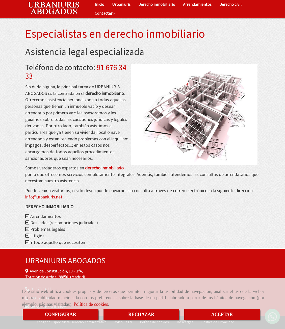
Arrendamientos (197, 4)
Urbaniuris (121, 4)
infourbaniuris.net (43, 197)
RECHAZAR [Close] (141, 314)
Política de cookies (90, 304)
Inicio (99, 4)
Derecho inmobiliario (156, 4)
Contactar (105, 13)
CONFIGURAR (60, 314)
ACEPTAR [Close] (222, 314)
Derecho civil (230, 4)
